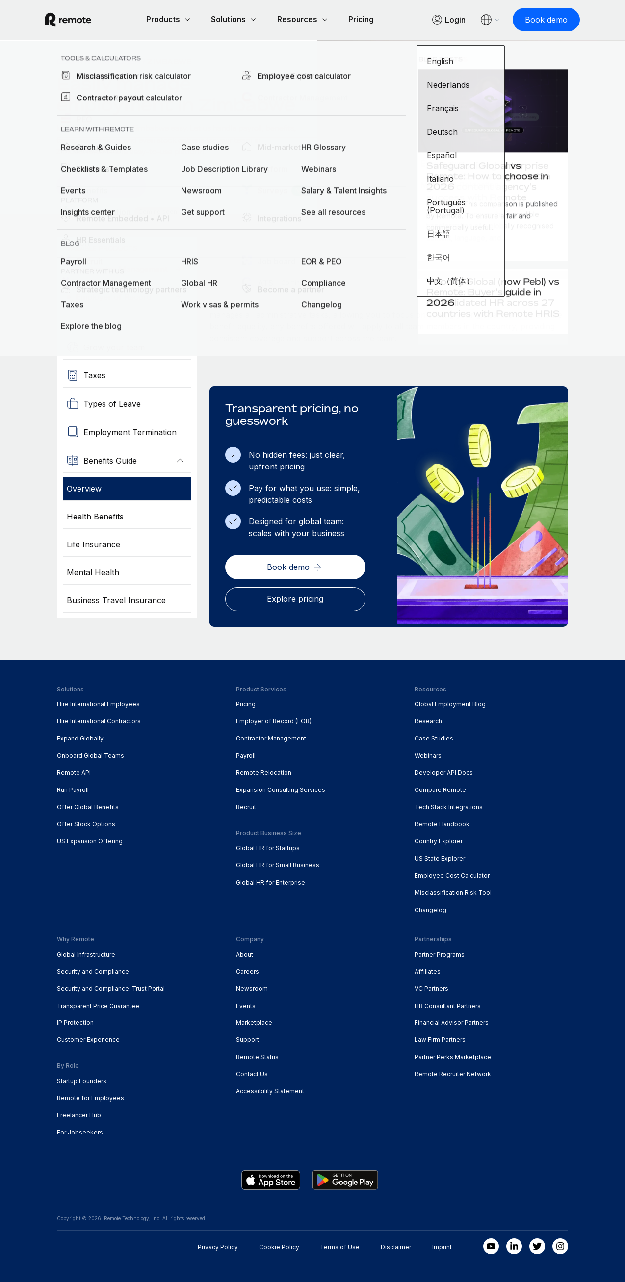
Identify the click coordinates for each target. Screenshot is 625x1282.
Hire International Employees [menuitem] (98, 702)
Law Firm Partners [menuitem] (440, 1038)
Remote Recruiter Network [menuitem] (453, 1072)
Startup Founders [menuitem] (81, 1079)
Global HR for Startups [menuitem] (268, 846)
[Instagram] (560, 1245)
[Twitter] (537, 1245)
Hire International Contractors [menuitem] (99, 719)
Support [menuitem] (247, 1038)
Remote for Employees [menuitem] (90, 1096)
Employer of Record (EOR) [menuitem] (274, 719)
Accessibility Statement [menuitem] (270, 1089)
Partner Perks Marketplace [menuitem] (453, 1055)
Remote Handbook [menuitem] (442, 822)
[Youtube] (491, 1245)
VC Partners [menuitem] (431, 986)
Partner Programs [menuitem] (440, 952)
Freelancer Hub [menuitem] (79, 1113)
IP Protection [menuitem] (75, 1021)
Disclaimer (396, 1245)
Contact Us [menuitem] (252, 1072)
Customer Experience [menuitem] (88, 1038)
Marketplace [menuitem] (254, 1021)
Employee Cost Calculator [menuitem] (452, 874)
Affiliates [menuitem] (428, 969)
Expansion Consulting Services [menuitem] (280, 788)
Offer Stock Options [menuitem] (86, 822)
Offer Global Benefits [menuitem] (88, 805)
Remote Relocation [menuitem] (263, 771)
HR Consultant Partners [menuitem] (448, 1004)
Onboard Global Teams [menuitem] (90, 754)
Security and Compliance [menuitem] (93, 969)
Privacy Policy (218, 1245)
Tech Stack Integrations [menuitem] (449, 805)
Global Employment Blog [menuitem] (450, 702)
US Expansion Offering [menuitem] (90, 839)
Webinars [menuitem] (428, 754)
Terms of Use (340, 1245)
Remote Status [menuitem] (257, 1055)
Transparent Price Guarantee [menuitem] (98, 1004)
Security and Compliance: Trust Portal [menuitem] (111, 986)
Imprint (442, 1245)
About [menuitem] (244, 952)
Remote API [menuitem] (74, 771)
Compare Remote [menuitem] (440, 788)
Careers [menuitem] (247, 969)
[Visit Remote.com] (80, 24)
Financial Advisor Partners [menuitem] (452, 1021)
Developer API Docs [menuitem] (444, 771)
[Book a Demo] (101, 185)
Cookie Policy (279, 1245)
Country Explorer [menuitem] (98, 61)
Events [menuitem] (246, 1004)
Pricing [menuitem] (246, 702)
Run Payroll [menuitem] (73, 788)
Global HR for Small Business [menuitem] (277, 863)
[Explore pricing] (295, 597)
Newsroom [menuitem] (252, 986)
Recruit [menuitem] (246, 805)
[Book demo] (534, 19)
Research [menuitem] (428, 719)
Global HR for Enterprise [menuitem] (270, 881)
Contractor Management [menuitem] (271, 736)
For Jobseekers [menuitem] (80, 1130)
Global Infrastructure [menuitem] (86, 952)
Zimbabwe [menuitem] (169, 61)
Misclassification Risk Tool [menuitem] (453, 891)
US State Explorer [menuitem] (440, 857)
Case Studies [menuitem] (434, 736)
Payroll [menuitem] (246, 754)
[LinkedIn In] (514, 1245)
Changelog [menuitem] (430, 908)
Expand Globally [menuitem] (80, 736)
